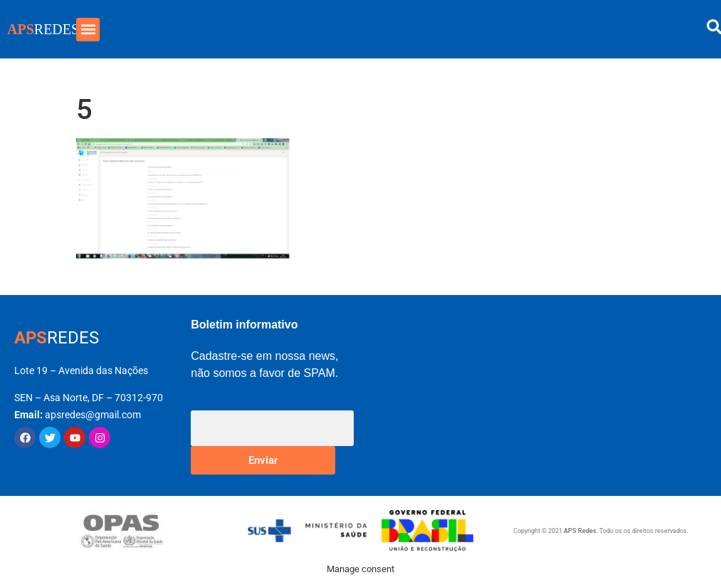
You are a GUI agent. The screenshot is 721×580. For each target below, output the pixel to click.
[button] (88, 29)
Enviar (263, 460)
